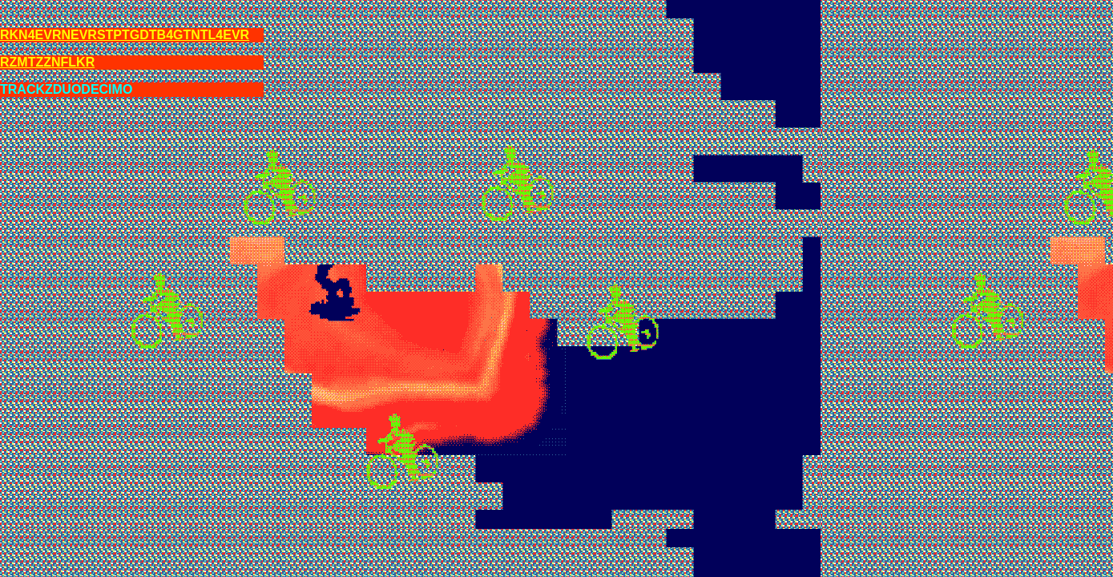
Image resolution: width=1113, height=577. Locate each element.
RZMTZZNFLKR (47, 62)
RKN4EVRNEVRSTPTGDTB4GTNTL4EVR (124, 35)
